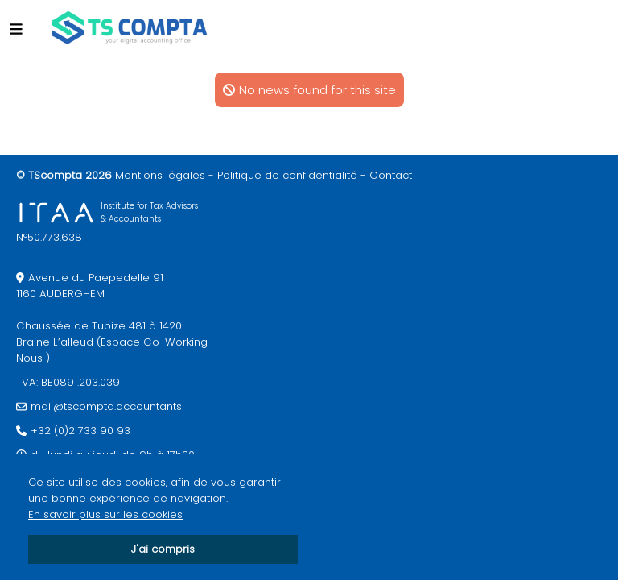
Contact (390, 175)
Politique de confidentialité (287, 175)
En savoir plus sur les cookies (105, 514)
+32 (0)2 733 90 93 (80, 430)
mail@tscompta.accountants (106, 406)
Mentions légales (160, 175)
